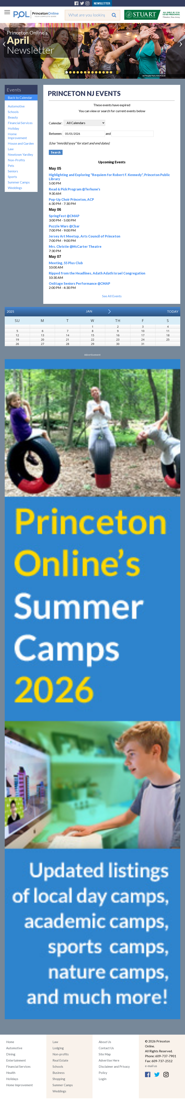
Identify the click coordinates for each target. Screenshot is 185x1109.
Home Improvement (17, 136)
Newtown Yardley (20, 154)
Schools (13, 112)
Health (10, 1072)
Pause (117, 72)
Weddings (15, 188)
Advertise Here (109, 1060)
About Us (105, 1042)
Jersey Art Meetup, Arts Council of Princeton (84, 236)
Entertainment (16, 1060)
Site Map (105, 1054)
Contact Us (106, 1048)
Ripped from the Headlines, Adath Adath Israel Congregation (97, 273)
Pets (11, 165)
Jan (89, 311)
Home (10, 1042)
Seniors (13, 171)
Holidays (12, 1079)
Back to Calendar (20, 97)
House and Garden (21, 143)
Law (11, 149)
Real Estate (60, 1060)
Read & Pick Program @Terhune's (74, 189)
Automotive (16, 106)
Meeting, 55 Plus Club (66, 263)
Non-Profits (16, 160)
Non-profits (61, 1054)
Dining (10, 1054)
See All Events (112, 296)
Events (14, 89)
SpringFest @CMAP (64, 216)
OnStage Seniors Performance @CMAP (79, 283)
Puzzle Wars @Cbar (64, 226)
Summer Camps (19, 182)
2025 (10, 311)
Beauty (13, 117)
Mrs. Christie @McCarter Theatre (75, 246)
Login (102, 1079)
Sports (12, 177)
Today (172, 311)
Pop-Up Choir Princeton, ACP (71, 199)
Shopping (59, 1079)
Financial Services (20, 123)
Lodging (58, 1048)
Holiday (13, 128)
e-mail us (151, 1066)
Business (59, 1072)
